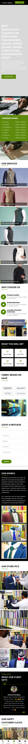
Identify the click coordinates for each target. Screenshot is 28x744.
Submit (6, 461)
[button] (8, 77)
